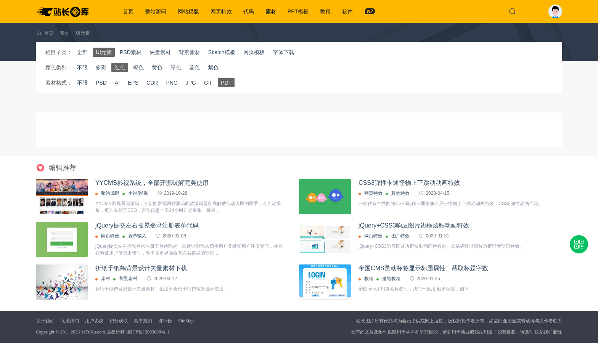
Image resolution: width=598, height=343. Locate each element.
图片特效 (400, 236)
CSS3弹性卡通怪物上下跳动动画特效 (409, 183)
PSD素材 (130, 52)
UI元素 (83, 33)
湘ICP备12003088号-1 (147, 332)
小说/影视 (138, 193)
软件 (347, 11)
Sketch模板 (221, 52)
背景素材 (189, 52)
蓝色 (194, 67)
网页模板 (254, 52)
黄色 (157, 67)
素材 (270, 11)
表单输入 (137, 236)
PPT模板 (298, 11)
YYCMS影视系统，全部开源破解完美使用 (152, 183)
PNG (171, 83)
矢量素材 (160, 52)
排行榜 (165, 321)
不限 (82, 67)
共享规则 (143, 321)
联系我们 (70, 321)
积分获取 (118, 321)
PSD (101, 83)
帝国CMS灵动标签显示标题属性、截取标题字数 (423, 268)
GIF (208, 83)
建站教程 (391, 278)
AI (117, 83)
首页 (128, 11)
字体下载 (283, 52)
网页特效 (221, 11)
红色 (119, 67)
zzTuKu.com (93, 332)
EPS (133, 83)
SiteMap (186, 321)
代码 (248, 11)
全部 (82, 52)
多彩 (101, 67)
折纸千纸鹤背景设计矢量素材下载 (141, 268)
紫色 (213, 67)
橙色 (138, 67)
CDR (152, 83)
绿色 (175, 67)
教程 (325, 11)
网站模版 (188, 11)
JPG (191, 83)
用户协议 (94, 321)
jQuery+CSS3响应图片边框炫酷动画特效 (413, 225)
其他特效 (400, 193)
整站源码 (155, 11)
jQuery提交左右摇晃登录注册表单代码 (147, 225)
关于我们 (45, 321)
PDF (226, 83)
